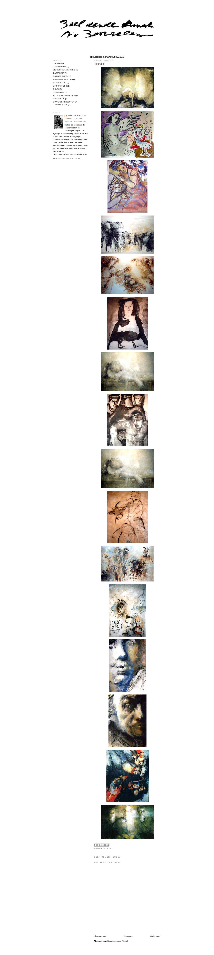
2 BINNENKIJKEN (60, 76)
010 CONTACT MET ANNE (64, 70)
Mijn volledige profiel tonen (67, 158)
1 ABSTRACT (58, 73)
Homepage (128, 936)
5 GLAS (56, 89)
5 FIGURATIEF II (107, 848)
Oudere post (155, 936)
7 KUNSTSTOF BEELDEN (64, 95)
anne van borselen (77, 115)
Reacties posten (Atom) (117, 941)
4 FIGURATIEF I (59, 83)
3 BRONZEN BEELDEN (63, 79)
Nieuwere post (100, 936)
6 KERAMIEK (58, 92)
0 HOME (56, 63)
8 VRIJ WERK (59, 99)
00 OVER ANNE (59, 67)
